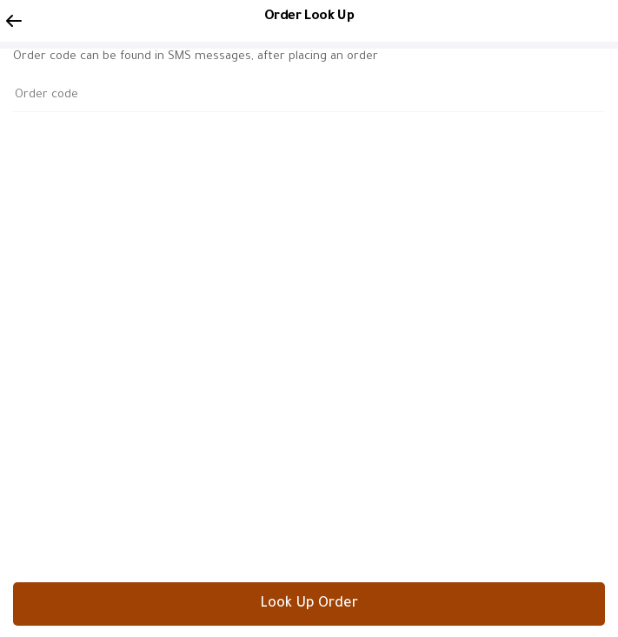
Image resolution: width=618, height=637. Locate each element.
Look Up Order (309, 604)
